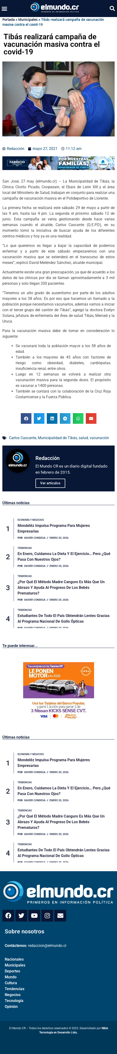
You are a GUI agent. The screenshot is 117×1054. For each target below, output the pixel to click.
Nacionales (14, 959)
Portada (8, 19)
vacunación (99, 438)
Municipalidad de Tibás (57, 438)
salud (83, 438)
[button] (4, 8)
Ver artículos (50, 483)
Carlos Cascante (22, 438)
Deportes (12, 971)
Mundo (11, 977)
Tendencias (14, 989)
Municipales (28, 19)
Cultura (11, 983)
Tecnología (14, 1000)
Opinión (11, 1006)
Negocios (13, 995)
